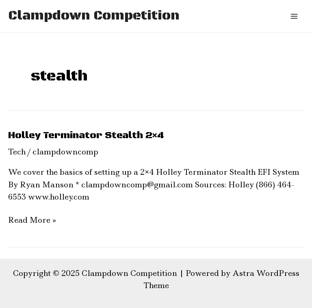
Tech (17, 152)
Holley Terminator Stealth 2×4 (86, 135)
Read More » (32, 219)
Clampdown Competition (94, 16)
